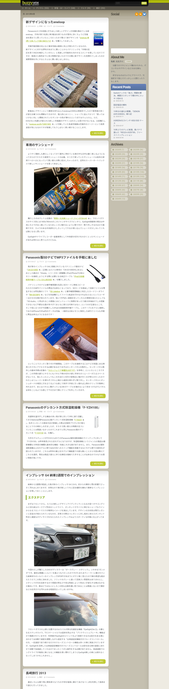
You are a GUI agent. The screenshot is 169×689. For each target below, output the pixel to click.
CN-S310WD (33, 270)
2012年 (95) (120, 181)
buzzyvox (30, 3)
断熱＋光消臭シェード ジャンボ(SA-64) (70, 218)
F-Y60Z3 (78, 420)
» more (128, 61)
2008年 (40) (120, 190)
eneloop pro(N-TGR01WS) (40, 124)
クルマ (85, 8)
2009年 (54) (138, 185)
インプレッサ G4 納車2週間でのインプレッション (60, 475)
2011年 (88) (138, 181)
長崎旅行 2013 (36, 673)
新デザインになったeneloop (45, 22)
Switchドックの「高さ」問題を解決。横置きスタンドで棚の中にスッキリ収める (128, 97)
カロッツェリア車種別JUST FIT (61, 370)
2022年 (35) (120, 159)
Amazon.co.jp (128, 50)
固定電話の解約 (128, 106)
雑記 (100, 8)
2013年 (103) (138, 176)
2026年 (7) (119, 150)
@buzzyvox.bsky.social (144, 14)
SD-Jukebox (55, 291)
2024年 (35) (120, 154)
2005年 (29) (138, 194)
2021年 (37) (138, 159)
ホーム (28, 8)
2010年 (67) (120, 185)
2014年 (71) (120, 176)
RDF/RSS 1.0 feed (140, 14)
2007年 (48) (138, 190)
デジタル (42, 8)
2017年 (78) (138, 167)
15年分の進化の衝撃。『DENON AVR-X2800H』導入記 (128, 114)
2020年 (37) (120, 163)
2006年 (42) (120, 194)
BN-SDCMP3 (35, 295)
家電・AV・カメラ (64, 8)
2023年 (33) (138, 154)
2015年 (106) (138, 172)
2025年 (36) (138, 150)
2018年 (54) (120, 167)
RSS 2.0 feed (136, 14)
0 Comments (60, 26)
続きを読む (99, 133)
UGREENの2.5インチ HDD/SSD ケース (128, 123)
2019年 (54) (138, 163)
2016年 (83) (120, 172)
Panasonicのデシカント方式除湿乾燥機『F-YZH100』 (63, 407)
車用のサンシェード (40, 145)
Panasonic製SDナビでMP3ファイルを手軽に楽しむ (61, 257)
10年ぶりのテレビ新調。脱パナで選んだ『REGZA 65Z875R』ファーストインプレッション (128, 134)
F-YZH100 (39, 433)
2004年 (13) (120, 199)
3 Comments (51, 479)
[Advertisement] (128, 32)
